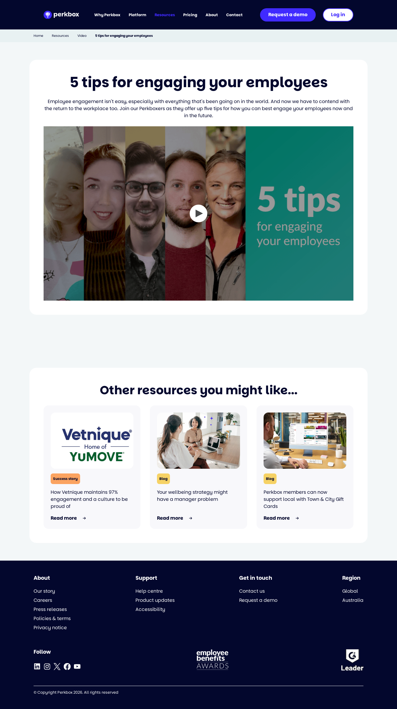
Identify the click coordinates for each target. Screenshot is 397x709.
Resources (60, 36)
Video (82, 36)
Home (38, 36)
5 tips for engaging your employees (124, 36)
